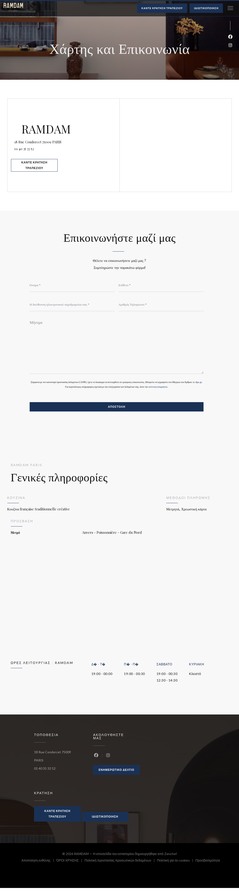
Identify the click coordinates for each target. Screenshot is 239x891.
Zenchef (170, 857)
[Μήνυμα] (117, 347)
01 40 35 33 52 (31, 147)
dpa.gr (199, 384)
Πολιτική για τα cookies (176, 864)
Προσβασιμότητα (208, 864)
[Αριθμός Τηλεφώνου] (161, 305)
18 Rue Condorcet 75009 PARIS (65, 140)
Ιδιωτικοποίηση (206, 8)
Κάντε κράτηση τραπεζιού (162, 8)
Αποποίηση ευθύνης (38, 864)
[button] (230, 8)
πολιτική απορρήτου (157, 389)
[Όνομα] (72, 285)
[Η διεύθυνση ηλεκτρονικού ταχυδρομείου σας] (72, 305)
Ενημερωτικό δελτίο (116, 772)
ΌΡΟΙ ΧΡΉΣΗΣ (70, 864)
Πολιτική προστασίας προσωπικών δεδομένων (120, 864)
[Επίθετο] (161, 285)
